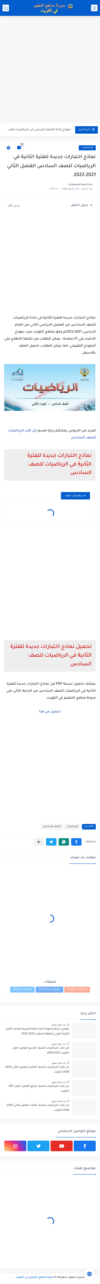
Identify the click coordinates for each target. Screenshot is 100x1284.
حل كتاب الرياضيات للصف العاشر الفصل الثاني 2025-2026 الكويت (36, 1069)
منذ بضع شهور (58, 1043)
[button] (76, 842)
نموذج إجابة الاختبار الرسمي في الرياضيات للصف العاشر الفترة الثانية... (38, 129)
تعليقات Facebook (49, 989)
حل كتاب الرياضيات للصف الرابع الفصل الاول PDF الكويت (39, 1088)
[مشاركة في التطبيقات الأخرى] (39, 842)
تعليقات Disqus (22, 989)
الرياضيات (87, 147)
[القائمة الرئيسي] (94, 8)
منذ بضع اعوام (59, 1024)
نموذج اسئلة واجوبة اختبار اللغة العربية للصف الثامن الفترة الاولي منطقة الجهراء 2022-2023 (37, 1031)
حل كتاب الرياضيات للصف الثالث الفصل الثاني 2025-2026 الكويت (37, 1108)
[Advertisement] (50, 70)
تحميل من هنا (50, 712)
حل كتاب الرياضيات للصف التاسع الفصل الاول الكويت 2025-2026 (40, 1050)
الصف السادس (52, 826)
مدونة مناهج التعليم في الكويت (34, 1277)
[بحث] (6, 8)
